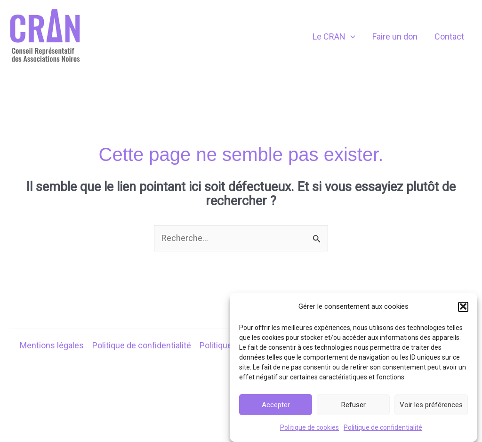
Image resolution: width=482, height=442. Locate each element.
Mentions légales (52, 345)
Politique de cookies (309, 430)
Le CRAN (334, 36)
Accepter (276, 407)
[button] (463, 309)
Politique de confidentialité (383, 430)
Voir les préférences (431, 407)
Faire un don (395, 36)
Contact (449, 36)
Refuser (353, 407)
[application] (350, 36)
